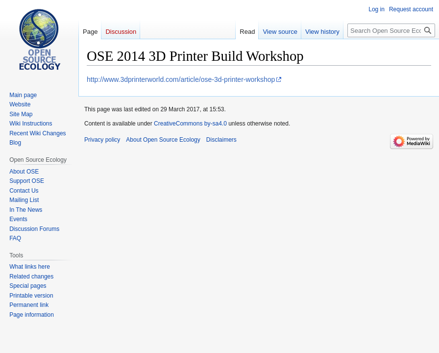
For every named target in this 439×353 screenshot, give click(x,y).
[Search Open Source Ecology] (391, 30)
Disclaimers (221, 139)
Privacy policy (102, 139)
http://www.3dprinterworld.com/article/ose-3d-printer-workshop (181, 79)
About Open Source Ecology (163, 139)
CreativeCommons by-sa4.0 (190, 123)
